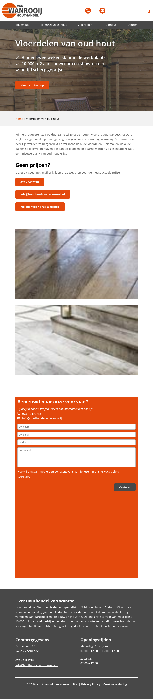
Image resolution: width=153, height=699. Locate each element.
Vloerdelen (85, 25)
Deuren (133, 25)
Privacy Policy (90, 684)
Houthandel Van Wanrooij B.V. (57, 684)
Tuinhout (110, 25)
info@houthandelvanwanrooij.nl (42, 193)
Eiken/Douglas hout (53, 25)
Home (19, 119)
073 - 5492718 (29, 182)
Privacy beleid (109, 470)
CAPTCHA (23, 475)
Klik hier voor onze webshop (40, 205)
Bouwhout (22, 25)
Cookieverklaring (115, 684)
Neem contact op (32, 85)
